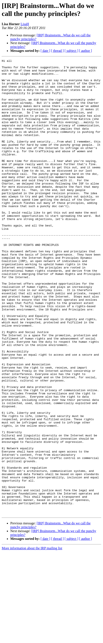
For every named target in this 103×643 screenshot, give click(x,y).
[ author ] (85, 51)
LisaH (25, 24)
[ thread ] (57, 51)
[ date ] (45, 51)
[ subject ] (71, 51)
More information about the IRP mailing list (32, 639)
